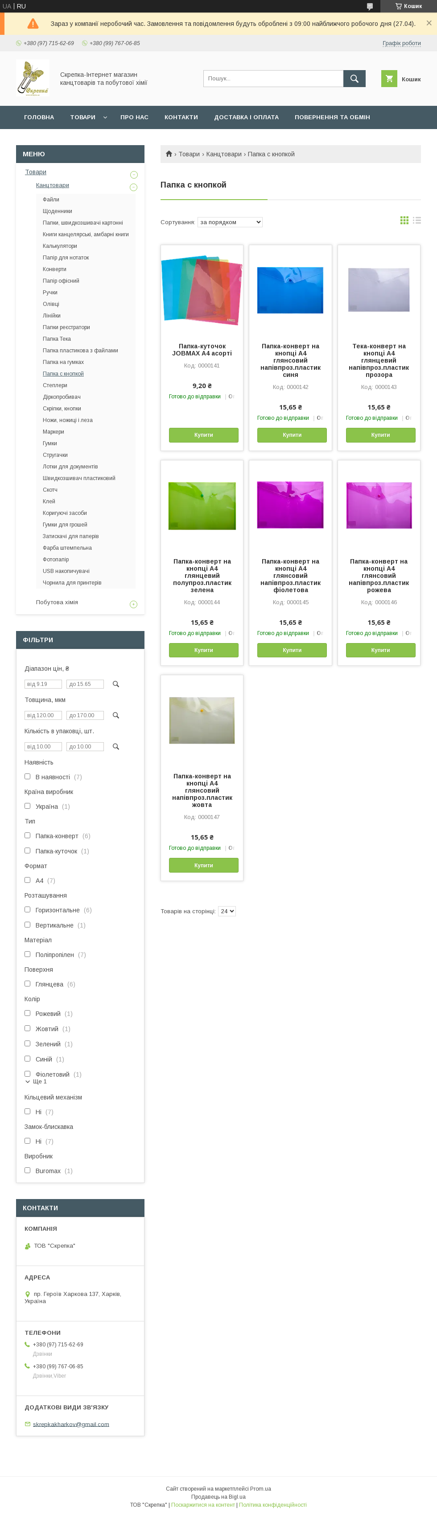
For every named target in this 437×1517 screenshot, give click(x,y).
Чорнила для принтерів (72, 583)
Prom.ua (260, 1489)
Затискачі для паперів (71, 536)
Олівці (51, 304)
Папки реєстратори (66, 327)
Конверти (54, 269)
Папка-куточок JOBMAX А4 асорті (202, 350)
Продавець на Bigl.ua (218, 1497)
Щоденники (57, 211)
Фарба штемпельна (67, 548)
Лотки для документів (70, 467)
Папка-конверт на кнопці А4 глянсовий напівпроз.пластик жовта (202, 790)
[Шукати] (354, 78)
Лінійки (52, 316)
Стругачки (55, 455)
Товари (82, 117)
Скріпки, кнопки (62, 408)
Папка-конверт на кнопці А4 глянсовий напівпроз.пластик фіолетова (290, 575)
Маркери (53, 432)
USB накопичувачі (66, 571)
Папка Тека (57, 339)
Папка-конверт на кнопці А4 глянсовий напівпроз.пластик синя (290, 360)
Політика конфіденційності (273, 1505)
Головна (39, 117)
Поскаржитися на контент (203, 1505)
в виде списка (417, 222)
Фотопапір (56, 559)
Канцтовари (224, 154)
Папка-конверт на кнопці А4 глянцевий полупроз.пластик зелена (202, 575)
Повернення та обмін (332, 117)
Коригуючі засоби (65, 513)
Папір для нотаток (66, 258)
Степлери (55, 385)
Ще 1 (40, 1081)
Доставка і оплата (246, 117)
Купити (203, 435)
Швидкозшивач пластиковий (79, 478)
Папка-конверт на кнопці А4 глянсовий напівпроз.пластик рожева (379, 575)
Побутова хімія (57, 602)
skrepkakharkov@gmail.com (71, 1424)
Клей (49, 501)
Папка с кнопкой (63, 374)
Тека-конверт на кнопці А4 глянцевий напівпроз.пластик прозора (379, 360)
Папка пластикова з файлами (80, 350)
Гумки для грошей (65, 525)
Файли (51, 199)
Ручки (50, 292)
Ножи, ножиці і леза (68, 420)
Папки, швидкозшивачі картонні (83, 223)
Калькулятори (60, 246)
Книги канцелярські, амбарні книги (86, 234)
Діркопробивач (62, 397)
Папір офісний (61, 281)
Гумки (50, 443)
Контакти (181, 117)
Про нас (134, 117)
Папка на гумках (63, 362)
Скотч (50, 490)
